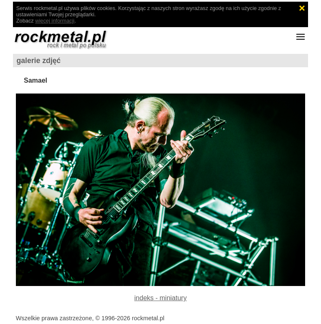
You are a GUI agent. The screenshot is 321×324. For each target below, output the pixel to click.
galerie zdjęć (39, 60)
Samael (35, 80)
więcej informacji (54, 21)
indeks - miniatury (160, 297)
